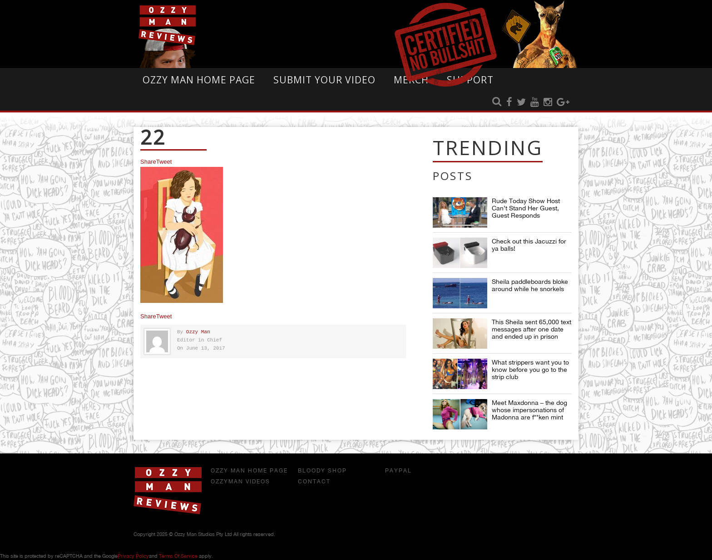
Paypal (398, 470)
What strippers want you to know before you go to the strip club (530, 369)
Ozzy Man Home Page (199, 79)
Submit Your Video (324, 79)
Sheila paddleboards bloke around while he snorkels (530, 285)
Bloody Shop (322, 470)
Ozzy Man (198, 332)
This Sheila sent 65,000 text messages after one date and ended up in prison (531, 329)
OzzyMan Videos (240, 481)
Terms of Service (178, 556)
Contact (314, 481)
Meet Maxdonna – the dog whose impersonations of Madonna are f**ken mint (529, 410)
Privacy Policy (133, 556)
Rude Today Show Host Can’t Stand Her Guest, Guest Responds (526, 208)
